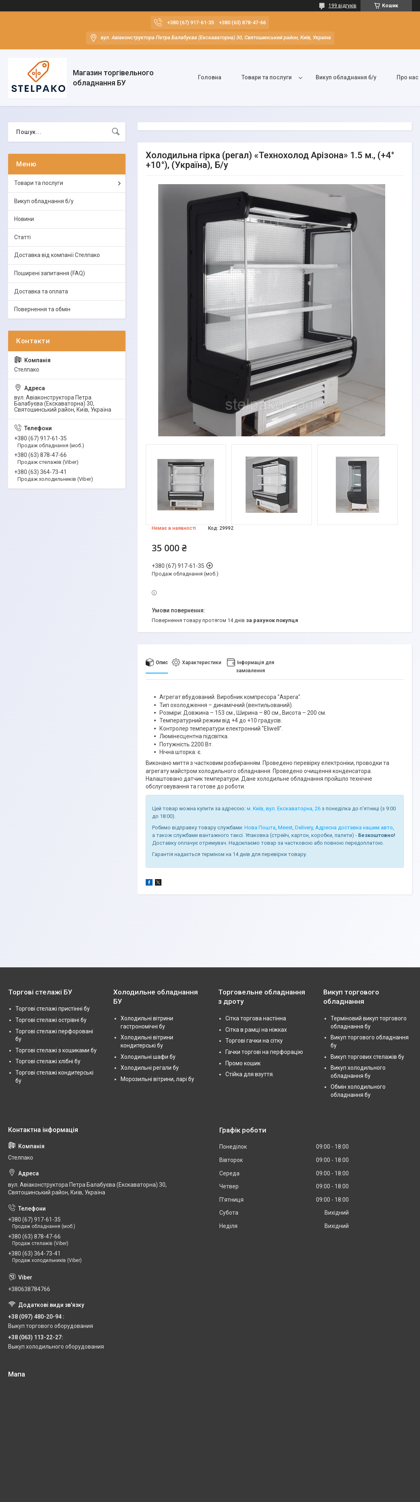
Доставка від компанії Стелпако (57, 255)
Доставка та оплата (41, 291)
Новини (24, 219)
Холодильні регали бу (150, 1067)
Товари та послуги (267, 77)
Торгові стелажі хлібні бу (48, 1061)
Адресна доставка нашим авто (354, 827)
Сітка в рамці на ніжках (256, 1029)
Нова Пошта (260, 827)
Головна (209, 77)
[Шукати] (115, 132)
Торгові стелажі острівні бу (51, 1020)
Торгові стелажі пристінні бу (52, 1008)
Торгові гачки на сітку (254, 1040)
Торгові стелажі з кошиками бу (56, 1050)
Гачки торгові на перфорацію (264, 1052)
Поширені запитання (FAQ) (49, 273)
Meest (285, 827)
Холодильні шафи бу (148, 1057)
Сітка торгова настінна (255, 1018)
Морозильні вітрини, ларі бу (157, 1079)
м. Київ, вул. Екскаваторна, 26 (283, 808)
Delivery (304, 827)
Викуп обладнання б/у (346, 77)
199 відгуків (342, 5)
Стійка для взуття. (249, 1074)
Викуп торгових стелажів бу (367, 1057)
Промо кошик (243, 1063)
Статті (22, 237)
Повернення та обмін (42, 309)
